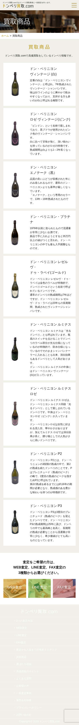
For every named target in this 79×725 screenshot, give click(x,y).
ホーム (5, 35)
